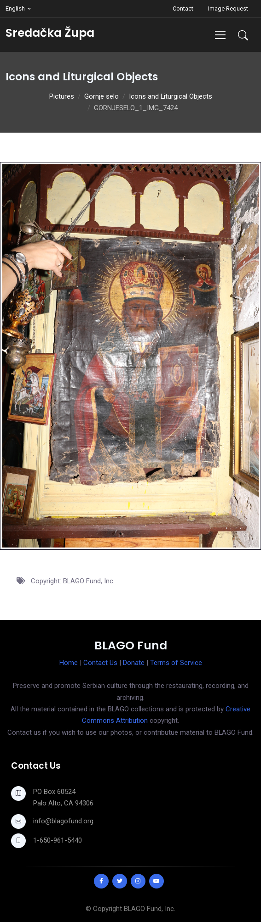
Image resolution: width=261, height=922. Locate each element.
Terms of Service (176, 663)
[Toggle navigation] (220, 34)
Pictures (61, 96)
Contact (183, 8)
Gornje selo (101, 96)
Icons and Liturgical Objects (170, 96)
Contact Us (100, 663)
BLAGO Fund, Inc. (149, 909)
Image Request (228, 8)
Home (68, 663)
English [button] (15, 8)
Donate (134, 663)
